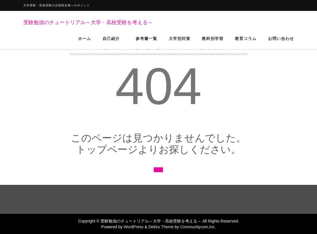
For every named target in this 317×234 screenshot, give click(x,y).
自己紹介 (113, 43)
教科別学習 (212, 43)
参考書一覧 (146, 43)
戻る (158, 169)
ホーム (84, 43)
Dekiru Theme (161, 227)
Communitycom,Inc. (198, 227)
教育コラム (246, 43)
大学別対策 (179, 43)
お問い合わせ (281, 43)
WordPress (133, 227)
